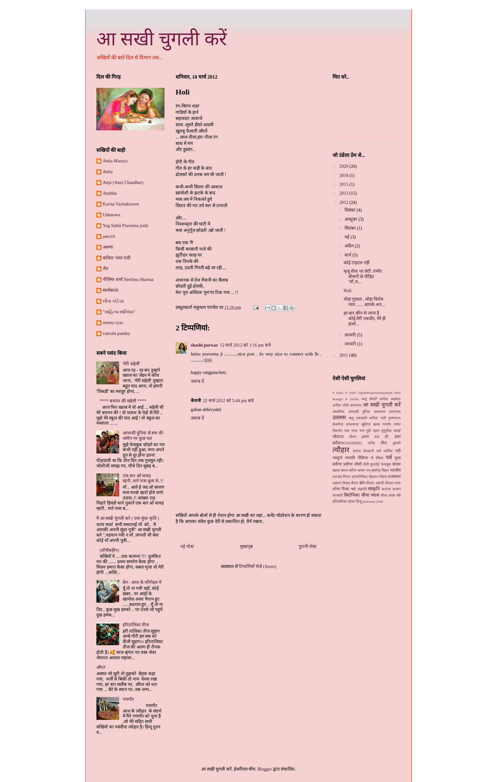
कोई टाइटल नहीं (357, 262)
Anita (108, 171)
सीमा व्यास (388, 495)
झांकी (365, 437)
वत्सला (336, 483)
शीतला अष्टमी (374, 483)
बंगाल (396, 464)
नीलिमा (363, 458)
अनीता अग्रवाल (390, 399)
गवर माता (351, 431)
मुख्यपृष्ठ (246, 546)
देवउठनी (368, 451)
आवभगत (379, 412)
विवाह (346, 483)
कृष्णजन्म (394, 418)
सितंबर (351, 228)
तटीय (371, 443)
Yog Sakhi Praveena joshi (125, 225)
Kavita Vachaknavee (121, 204)
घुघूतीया (386, 431)
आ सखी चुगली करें (161, 39)
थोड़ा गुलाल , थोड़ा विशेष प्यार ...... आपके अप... (364, 302)
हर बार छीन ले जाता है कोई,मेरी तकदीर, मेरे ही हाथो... (365, 318)
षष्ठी (353, 489)
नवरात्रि (350, 458)
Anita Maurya (115, 161)
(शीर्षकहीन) (109, 550)
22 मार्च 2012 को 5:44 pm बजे (228, 400)
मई (348, 237)
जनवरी (351, 344)
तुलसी (397, 443)
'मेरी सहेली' (131, 364)
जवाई (397, 431)
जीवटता (338, 436)
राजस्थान (394, 476)
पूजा (398, 458)
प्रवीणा (337, 464)
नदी (398, 451)
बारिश (353, 470)
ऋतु (351, 418)
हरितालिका (339, 501)
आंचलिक (338, 412)
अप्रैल (350, 246)
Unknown (111, 214)
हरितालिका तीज (136, 624)
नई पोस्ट (187, 546)
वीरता (354, 483)
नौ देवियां (377, 458)
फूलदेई (374, 464)
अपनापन (355, 405)
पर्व (389, 457)
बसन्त (344, 470)
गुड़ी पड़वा (372, 431)
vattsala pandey (116, 333)
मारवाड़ (337, 477)
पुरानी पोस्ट (308, 546)
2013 (344, 193)
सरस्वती (337, 495)
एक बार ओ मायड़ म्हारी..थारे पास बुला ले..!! (143, 478)
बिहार (385, 470)
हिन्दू (359, 501)
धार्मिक (388, 451)
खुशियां (366, 424)
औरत (100, 667)
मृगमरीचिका (360, 477)
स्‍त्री (399, 495)
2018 (344, 175)
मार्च (348, 255)
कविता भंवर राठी (117, 258)
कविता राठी (377, 418)
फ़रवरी (351, 335)
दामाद (357, 451)
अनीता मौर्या (340, 405)
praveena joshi (372, 501)
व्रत (362, 482)
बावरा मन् (364, 470)
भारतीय (395, 470)
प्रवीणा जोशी (352, 464)
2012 (344, 202)
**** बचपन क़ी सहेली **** (123, 401)
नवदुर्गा (337, 458)
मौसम (383, 477)
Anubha (110, 193)
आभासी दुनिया (359, 412)
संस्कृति (374, 488)
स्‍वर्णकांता (111, 290)
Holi (348, 290)
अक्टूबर (351, 219)
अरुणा (108, 247)
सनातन (386, 489)
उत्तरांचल (395, 412)
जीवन (352, 437)
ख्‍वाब (376, 424)
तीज (384, 443)
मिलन (347, 477)
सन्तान (396, 489)
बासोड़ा (376, 470)
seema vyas (113, 322)
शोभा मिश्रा (340, 489)
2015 (344, 184)
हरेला (351, 501)
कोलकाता (352, 424)
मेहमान (373, 477)
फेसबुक (386, 464)
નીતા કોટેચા (113, 301)
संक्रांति (362, 489)
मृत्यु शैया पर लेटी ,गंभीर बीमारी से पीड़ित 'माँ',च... (363, 276)
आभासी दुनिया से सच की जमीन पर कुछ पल (143, 436)
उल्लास (339, 417)
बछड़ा (336, 470)
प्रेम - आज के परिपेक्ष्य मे (142, 582)
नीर (105, 268)
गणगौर (128, 699)
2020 (344, 166)
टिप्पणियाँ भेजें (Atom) (257, 566)
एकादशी (361, 418)
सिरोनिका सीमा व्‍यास (361, 495)
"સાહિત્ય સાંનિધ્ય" (119, 312)
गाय (361, 431)
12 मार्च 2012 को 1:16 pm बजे (245, 345)
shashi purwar (204, 345)
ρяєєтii (109, 236)
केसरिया (337, 424)
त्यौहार (340, 450)
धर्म (379, 451)
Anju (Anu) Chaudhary (123, 182)
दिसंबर (351, 210)
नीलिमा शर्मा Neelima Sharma (128, 279)
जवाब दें (197, 381)
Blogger (264, 769)
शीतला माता (393, 483)
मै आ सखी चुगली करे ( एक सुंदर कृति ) (127, 518)
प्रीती (366, 464)
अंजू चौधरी (369, 399)
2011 (344, 355)
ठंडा (376, 437)
